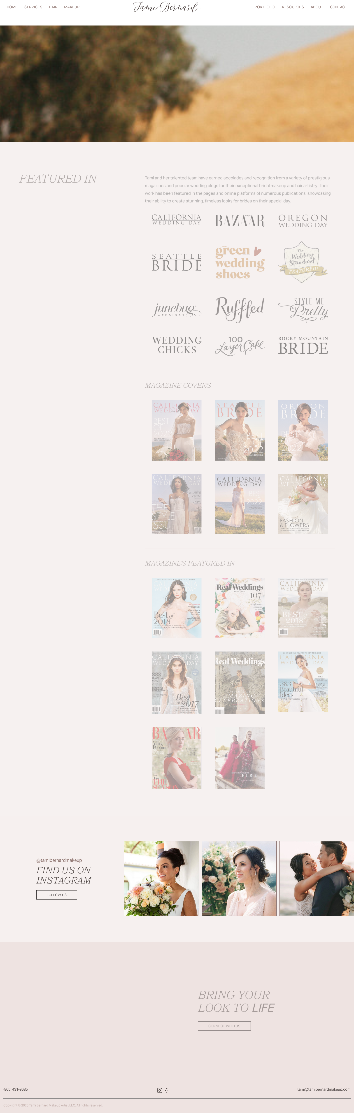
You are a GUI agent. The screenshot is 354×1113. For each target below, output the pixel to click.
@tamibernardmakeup (59, 861)
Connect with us (219, 1026)
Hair (53, 12)
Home (12, 12)
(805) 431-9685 (15, 1091)
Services (33, 12)
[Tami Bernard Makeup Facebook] (166, 1092)
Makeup (71, 12)
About (317, 12)
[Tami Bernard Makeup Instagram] (159, 1092)
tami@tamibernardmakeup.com (324, 1091)
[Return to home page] (167, 13)
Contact (338, 12)
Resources (293, 12)
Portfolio (265, 12)
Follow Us (57, 895)
